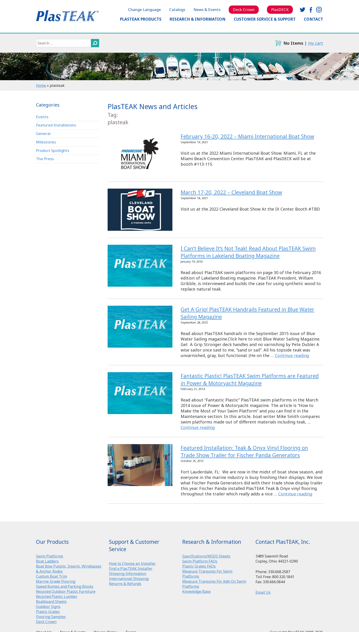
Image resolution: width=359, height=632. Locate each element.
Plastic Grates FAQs (199, 566)
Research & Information (198, 19)
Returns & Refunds (125, 583)
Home (41, 85)
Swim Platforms (49, 556)
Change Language (144, 9)
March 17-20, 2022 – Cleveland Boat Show (140, 210)
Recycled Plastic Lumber (56, 596)
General (43, 133)
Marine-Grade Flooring (55, 581)
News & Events (206, 9)
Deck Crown (244, 9)
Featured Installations (56, 125)
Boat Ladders (47, 561)
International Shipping (129, 578)
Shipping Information (127, 573)
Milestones (46, 142)
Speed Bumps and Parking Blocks (64, 586)
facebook (311, 9)
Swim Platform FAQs (199, 561)
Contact (313, 19)
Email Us (263, 592)
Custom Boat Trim (51, 576)
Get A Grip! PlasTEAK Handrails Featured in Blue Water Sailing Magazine (140, 327)
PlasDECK (280, 9)
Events (42, 116)
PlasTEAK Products (140, 19)
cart (278, 43)
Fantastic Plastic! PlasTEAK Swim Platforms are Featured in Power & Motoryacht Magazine (140, 393)
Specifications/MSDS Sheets (206, 556)
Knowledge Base (196, 591)
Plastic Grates (48, 611)
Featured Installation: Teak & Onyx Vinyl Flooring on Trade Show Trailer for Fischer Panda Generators (140, 465)
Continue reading (292, 355)
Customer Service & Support (265, 19)
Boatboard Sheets (51, 601)
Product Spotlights (52, 150)
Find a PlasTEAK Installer (130, 568)
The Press (45, 158)
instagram (319, 9)
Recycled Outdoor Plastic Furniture (65, 591)
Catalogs (177, 9)
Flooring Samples (51, 616)
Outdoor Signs (48, 606)
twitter (302, 9)
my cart (315, 43)
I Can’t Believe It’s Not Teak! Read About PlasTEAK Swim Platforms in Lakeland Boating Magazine (140, 266)
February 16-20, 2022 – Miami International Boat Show (140, 154)
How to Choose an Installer (132, 563)
